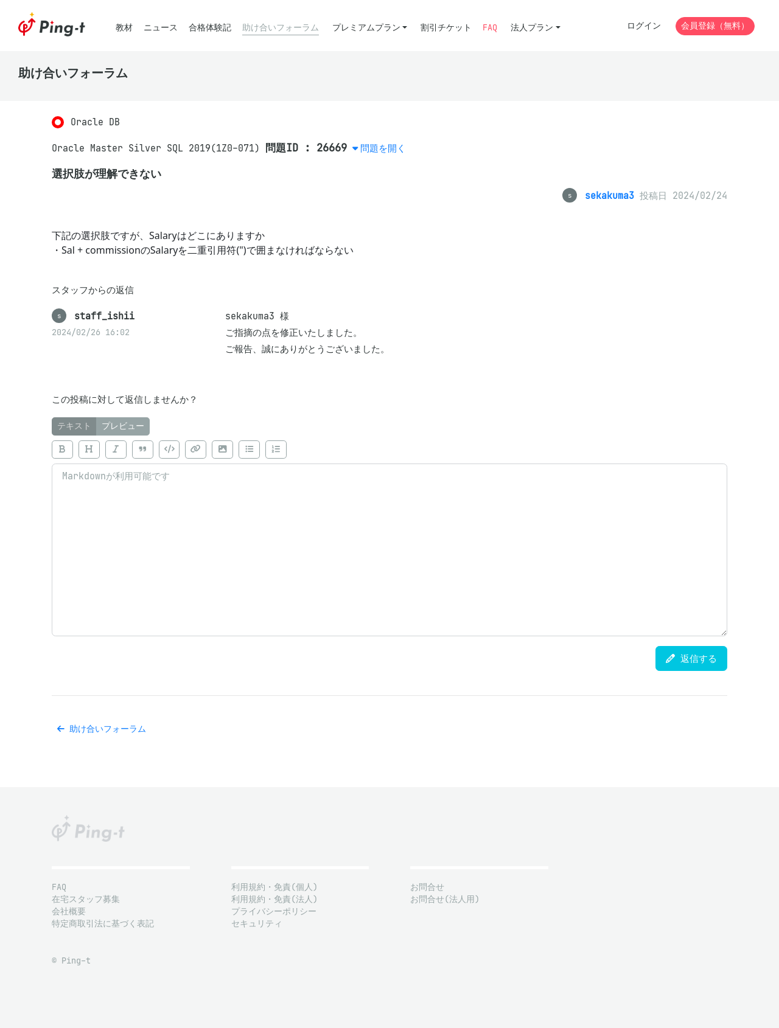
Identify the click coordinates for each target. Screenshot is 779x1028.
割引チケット (446, 28)
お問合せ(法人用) (445, 899)
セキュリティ (256, 924)
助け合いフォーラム (280, 28)
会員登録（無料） (715, 26)
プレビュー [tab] (123, 426)
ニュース (161, 28)
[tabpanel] (389, 536)
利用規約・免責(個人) (274, 887)
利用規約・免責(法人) (274, 899)
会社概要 (69, 911)
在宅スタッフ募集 (86, 899)
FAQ (490, 28)
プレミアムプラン (366, 28)
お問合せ (427, 887)
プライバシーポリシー (273, 911)
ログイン (644, 26)
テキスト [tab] (74, 426)
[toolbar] (389, 450)
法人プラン (532, 28)
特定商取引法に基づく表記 (103, 924)
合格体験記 (210, 28)
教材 (124, 28)
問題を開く (383, 148)
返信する (691, 658)
